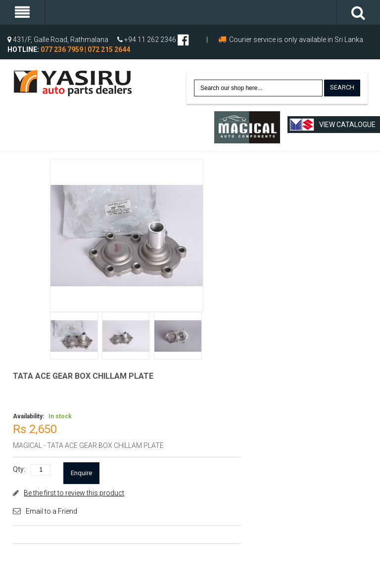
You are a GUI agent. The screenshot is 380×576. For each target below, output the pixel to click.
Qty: (19, 469)
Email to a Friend (51, 511)
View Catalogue (332, 124)
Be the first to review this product (74, 493)
